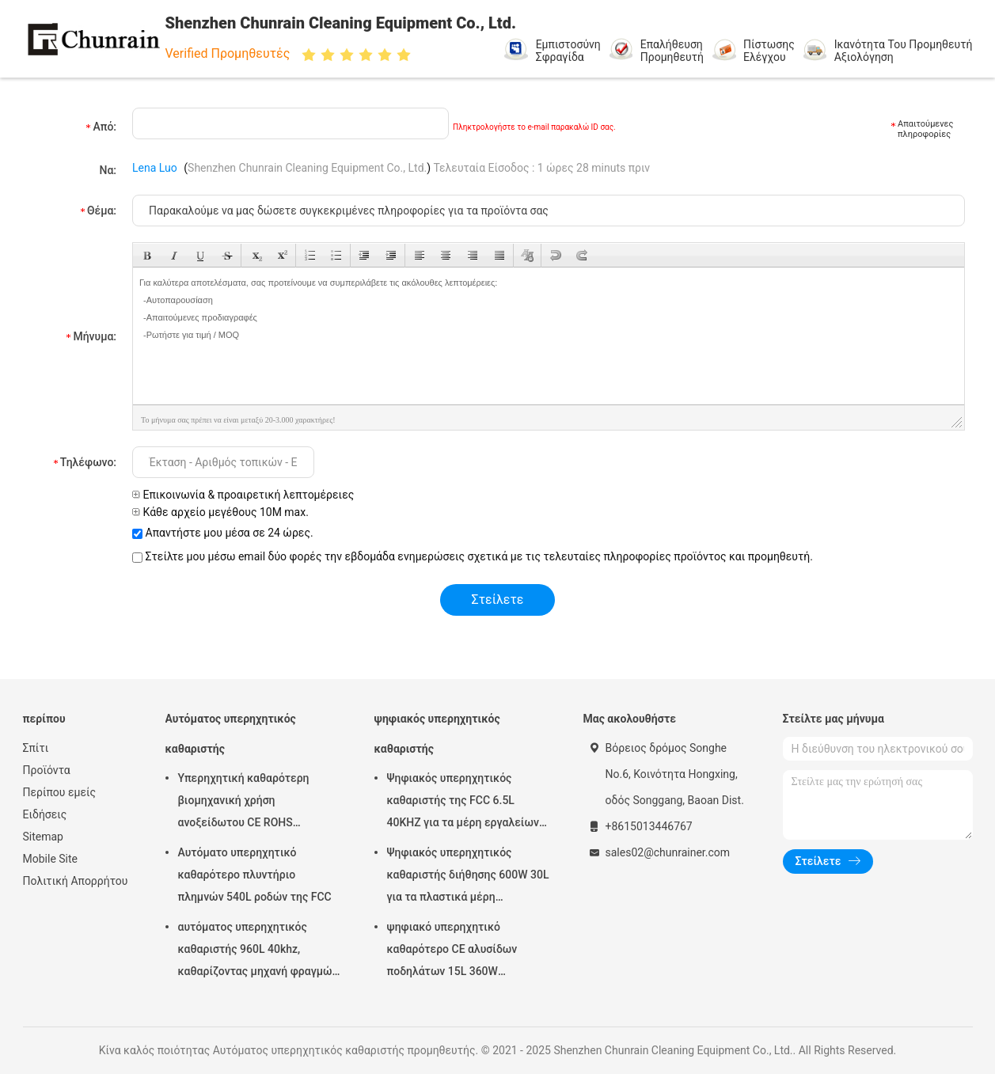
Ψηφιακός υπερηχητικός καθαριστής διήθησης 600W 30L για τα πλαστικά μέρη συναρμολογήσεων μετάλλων (468, 877)
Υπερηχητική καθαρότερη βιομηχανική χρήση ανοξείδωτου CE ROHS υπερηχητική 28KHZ (244, 802)
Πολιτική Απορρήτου (75, 881)
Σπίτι (36, 748)
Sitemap (43, 836)
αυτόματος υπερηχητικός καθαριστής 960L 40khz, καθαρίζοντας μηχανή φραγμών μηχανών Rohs (258, 951)
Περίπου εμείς (60, 792)
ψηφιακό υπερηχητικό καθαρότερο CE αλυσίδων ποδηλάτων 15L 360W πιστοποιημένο (452, 951)
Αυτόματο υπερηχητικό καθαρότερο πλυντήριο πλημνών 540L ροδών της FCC (255, 874)
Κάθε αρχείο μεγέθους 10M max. (220, 512)
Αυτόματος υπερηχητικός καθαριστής (230, 733)
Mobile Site (50, 858)
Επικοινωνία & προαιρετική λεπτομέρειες (243, 494)
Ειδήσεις (45, 814)
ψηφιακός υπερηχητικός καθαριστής (437, 733)
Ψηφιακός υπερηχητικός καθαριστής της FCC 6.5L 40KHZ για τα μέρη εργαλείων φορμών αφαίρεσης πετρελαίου (468, 802)
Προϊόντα (46, 770)
